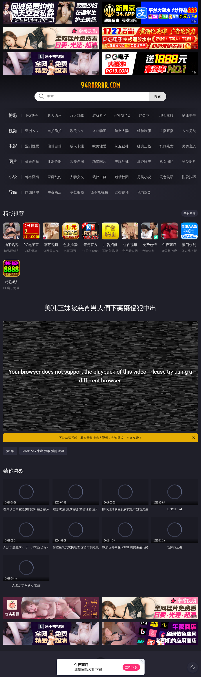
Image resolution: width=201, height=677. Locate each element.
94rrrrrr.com (100, 85)
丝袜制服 (144, 130)
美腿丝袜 (122, 161)
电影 (13, 146)
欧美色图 (77, 161)
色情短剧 (144, 192)
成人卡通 (77, 146)
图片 (13, 161)
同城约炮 (32, 192)
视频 (13, 131)
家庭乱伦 (54, 176)
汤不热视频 (99, 192)
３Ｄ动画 (99, 130)
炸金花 (144, 115)
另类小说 (144, 176)
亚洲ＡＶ (32, 130)
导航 (13, 192)
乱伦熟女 (166, 146)
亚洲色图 (54, 161)
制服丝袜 (122, 146)
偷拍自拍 (54, 146)
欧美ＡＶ (77, 130)
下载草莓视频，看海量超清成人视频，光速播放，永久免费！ (127, 437)
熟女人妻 (122, 130)
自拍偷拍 (54, 130)
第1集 (10, 451)
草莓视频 (77, 192)
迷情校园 (122, 176)
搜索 (157, 96)
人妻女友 (77, 176)
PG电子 (32, 115)
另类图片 (189, 161)
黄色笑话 (166, 176)
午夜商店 (54, 192)
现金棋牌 (166, 115)
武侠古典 (99, 176)
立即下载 (131, 667)
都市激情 (32, 176)
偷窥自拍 (32, 161)
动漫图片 (99, 161)
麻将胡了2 (122, 115)
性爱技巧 (189, 176)
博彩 (13, 115)
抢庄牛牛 (189, 115)
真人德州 (54, 115)
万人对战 (77, 115)
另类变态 (189, 146)
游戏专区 (99, 115)
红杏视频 (122, 192)
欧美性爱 (99, 146)
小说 (13, 177)
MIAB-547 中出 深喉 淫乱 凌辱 (43, 451)
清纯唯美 (144, 161)
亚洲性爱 (32, 146)
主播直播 (166, 130)
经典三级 (144, 146)
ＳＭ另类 (189, 130)
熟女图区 (166, 161)
